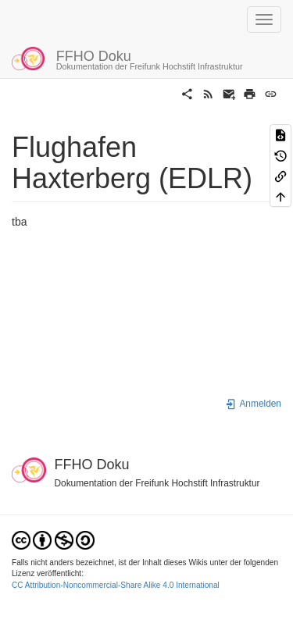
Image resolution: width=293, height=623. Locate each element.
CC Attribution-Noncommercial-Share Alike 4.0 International (116, 585)
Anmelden (253, 403)
